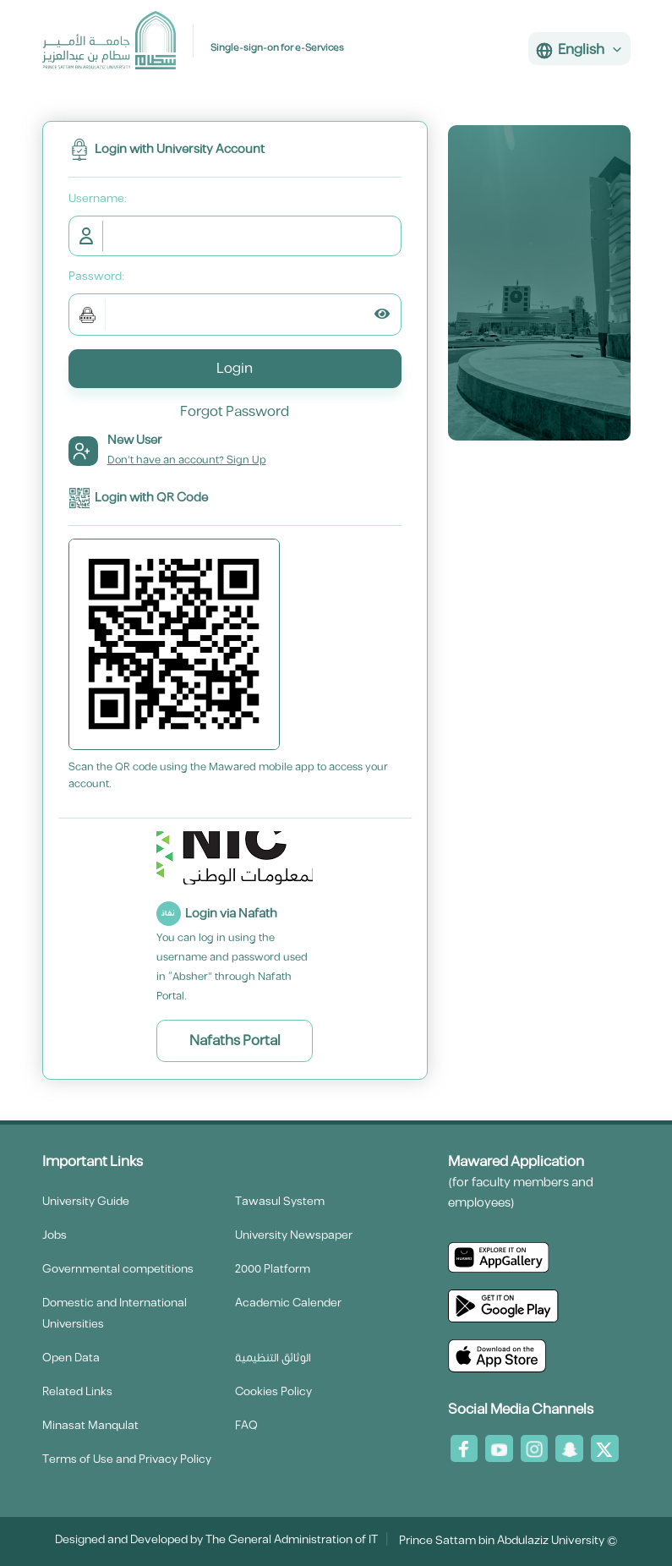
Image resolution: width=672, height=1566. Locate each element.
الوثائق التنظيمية (273, 1358)
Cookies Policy (273, 1392)
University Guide (85, 1201)
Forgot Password (234, 412)
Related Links (77, 1392)
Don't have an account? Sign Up (186, 460)
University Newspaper (293, 1235)
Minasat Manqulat (90, 1425)
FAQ (246, 1425)
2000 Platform (272, 1269)
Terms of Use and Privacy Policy (126, 1459)
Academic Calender (288, 1303)
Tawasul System (280, 1201)
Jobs (54, 1235)
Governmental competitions (118, 1269)
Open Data (71, 1358)
